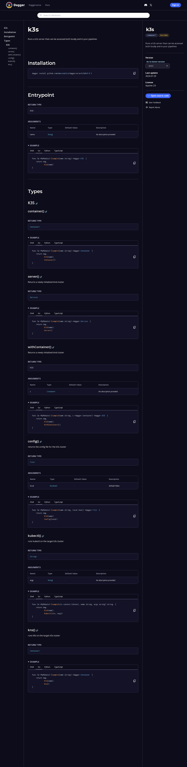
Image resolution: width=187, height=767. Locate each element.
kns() (10, 64)
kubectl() (11, 61)
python (47, 150)
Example (34, 145)
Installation (10, 32)
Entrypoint (9, 36)
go (39, 150)
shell (32, 150)
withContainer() (14, 54)
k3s (5, 27)
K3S (8, 44)
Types (7, 40)
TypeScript (58, 150)
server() (11, 51)
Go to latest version (155, 61)
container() (12, 48)
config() (11, 58)
